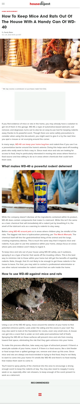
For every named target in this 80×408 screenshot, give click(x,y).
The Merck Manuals (63, 234)
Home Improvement (9, 11)
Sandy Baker (8, 32)
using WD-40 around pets (20, 231)
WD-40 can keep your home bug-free (32, 144)
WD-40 (75, 211)
